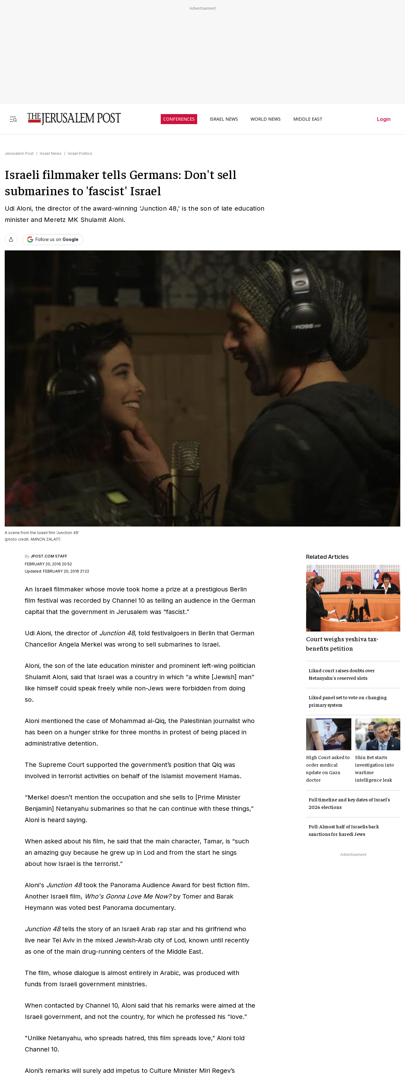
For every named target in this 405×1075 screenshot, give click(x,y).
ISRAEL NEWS (224, 119)
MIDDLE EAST (307, 119)
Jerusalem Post (19, 153)
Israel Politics (80, 153)
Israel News (51, 153)
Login (384, 119)
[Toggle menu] (13, 119)
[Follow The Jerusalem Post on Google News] (52, 239)
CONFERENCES (179, 119)
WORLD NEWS (266, 119)
